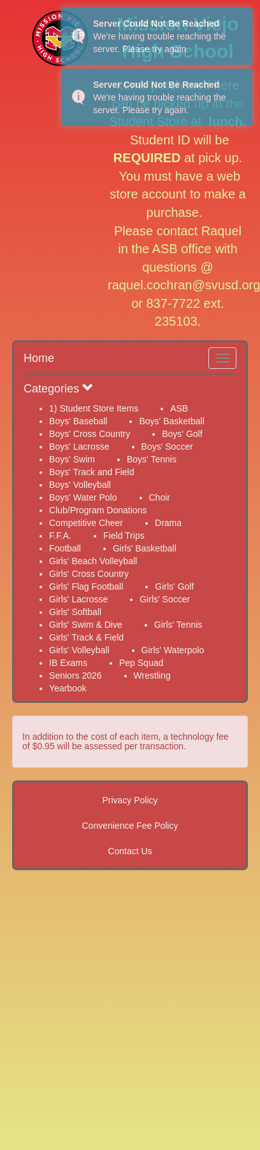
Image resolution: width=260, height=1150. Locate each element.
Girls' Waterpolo (173, 650)
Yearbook (68, 688)
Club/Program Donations (98, 510)
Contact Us (130, 851)
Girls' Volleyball (79, 650)
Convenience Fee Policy (130, 826)
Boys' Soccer (167, 446)
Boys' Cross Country (89, 434)
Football (65, 548)
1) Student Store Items (93, 408)
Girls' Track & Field (86, 637)
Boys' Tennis (152, 459)
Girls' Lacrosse (78, 599)
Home (39, 358)
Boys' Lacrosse (79, 446)
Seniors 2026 (75, 675)
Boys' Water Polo (83, 497)
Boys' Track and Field (91, 472)
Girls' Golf (174, 586)
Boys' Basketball (171, 421)
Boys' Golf (182, 434)
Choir (159, 497)
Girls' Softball (75, 612)
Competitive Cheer (86, 523)
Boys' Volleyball (80, 485)
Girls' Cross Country (89, 574)
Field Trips (124, 535)
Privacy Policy (129, 800)
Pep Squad (141, 663)
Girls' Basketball (145, 548)
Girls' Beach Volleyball (93, 561)
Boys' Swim (72, 459)
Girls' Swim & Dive (85, 625)
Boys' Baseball (78, 421)
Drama (168, 523)
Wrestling (152, 675)
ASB (179, 408)
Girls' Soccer (165, 599)
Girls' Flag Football (86, 586)
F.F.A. (60, 535)
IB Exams (68, 663)
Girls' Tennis (178, 625)
